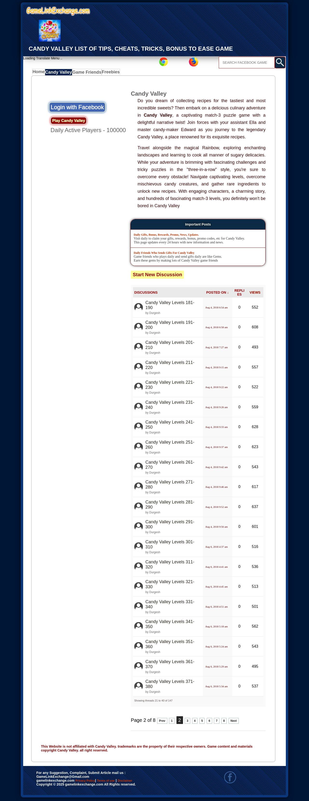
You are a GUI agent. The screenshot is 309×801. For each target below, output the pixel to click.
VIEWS (255, 294)
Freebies (111, 73)
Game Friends (87, 73)
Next (247, 721)
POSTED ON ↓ (217, 294)
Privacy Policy (90, 782)
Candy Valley (60, 73)
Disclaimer (147, 782)
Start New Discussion (157, 275)
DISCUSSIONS (145, 294)
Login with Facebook (77, 108)
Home (39, 73)
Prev (164, 721)
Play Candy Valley (68, 122)
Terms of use (120, 782)
